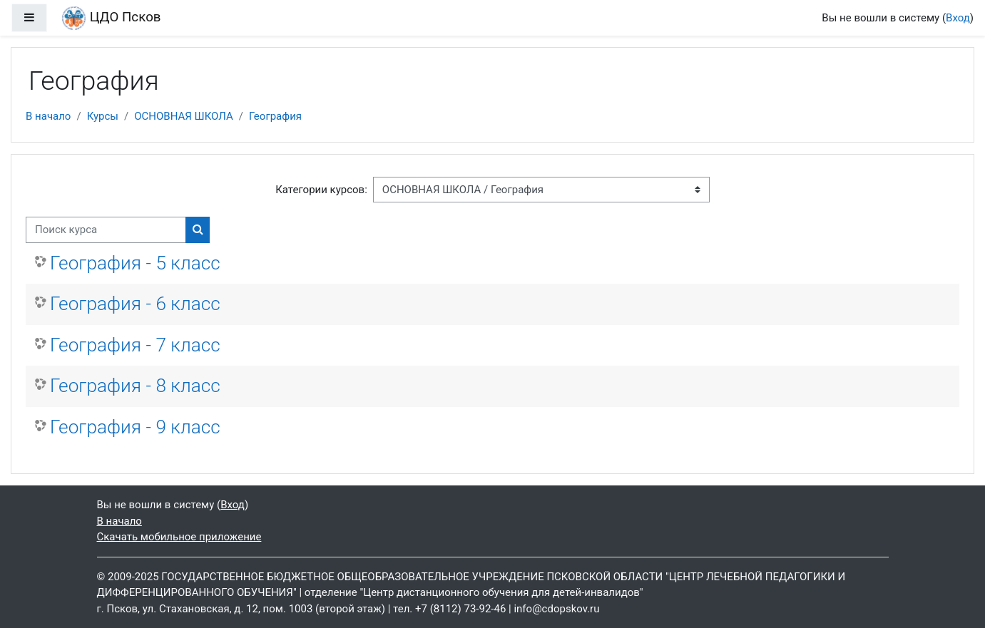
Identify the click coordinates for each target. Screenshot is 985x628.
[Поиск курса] (106, 230)
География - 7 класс (135, 345)
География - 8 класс (135, 385)
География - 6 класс (135, 303)
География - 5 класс (135, 263)
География (275, 116)
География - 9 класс (135, 427)
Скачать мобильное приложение (179, 536)
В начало (48, 116)
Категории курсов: (321, 189)
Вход (958, 17)
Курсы (102, 116)
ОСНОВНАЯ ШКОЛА (183, 116)
